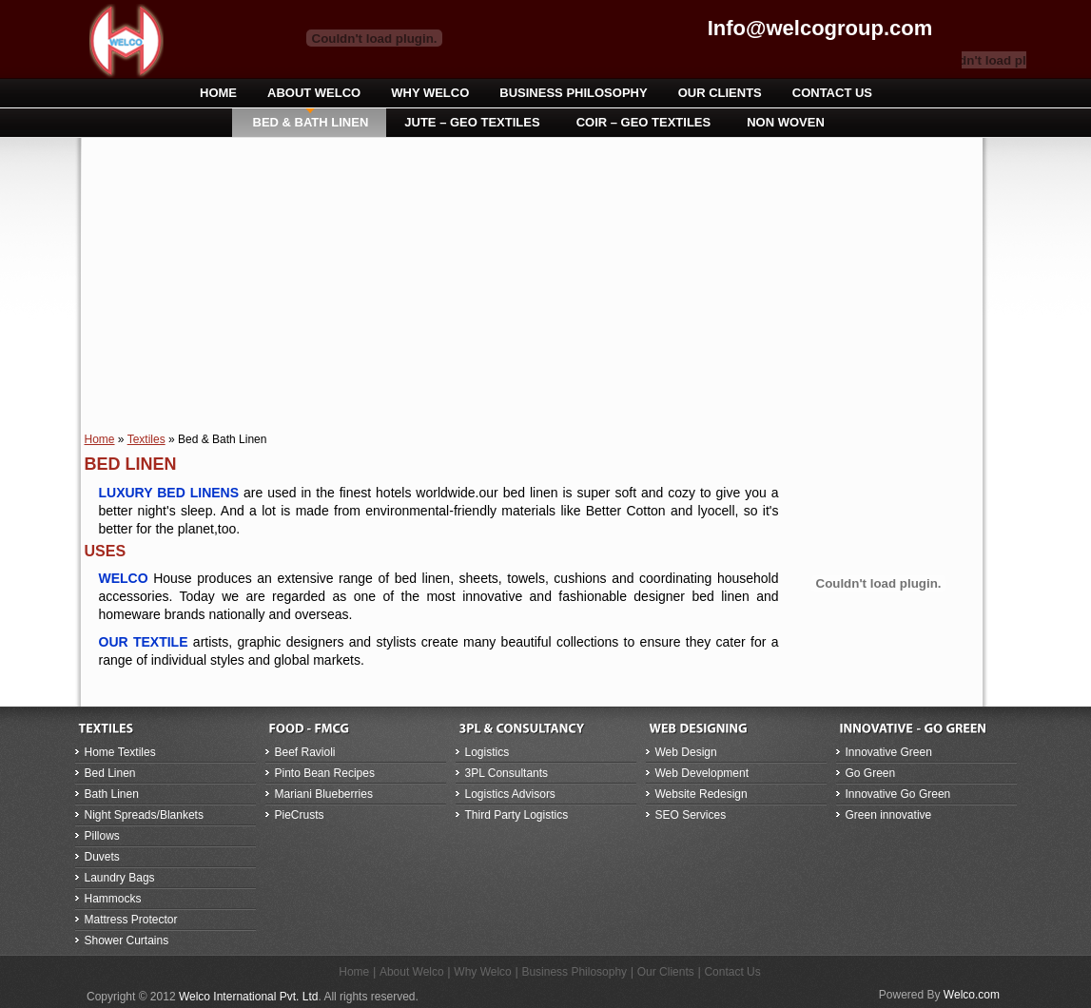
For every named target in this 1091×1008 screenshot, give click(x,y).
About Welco (412, 972)
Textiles (146, 439)
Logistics (487, 752)
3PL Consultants (507, 773)
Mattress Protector (131, 919)
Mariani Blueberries (324, 794)
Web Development (702, 773)
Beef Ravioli (305, 752)
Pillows (102, 836)
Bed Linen (110, 773)
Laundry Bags (120, 877)
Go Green (871, 773)
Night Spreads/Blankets (144, 815)
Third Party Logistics (517, 815)
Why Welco (482, 972)
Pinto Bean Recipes (325, 773)
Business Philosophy (574, 972)
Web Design (686, 752)
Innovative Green (889, 752)
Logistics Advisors (510, 794)
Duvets (102, 856)
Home (100, 439)
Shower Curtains (127, 940)
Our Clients (665, 972)
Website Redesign (701, 794)
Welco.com (972, 994)
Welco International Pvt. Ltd (249, 996)
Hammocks (113, 898)
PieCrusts (299, 815)
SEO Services (691, 815)
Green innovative (889, 815)
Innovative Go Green (898, 794)
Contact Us (732, 972)
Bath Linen (112, 794)
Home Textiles (120, 752)
